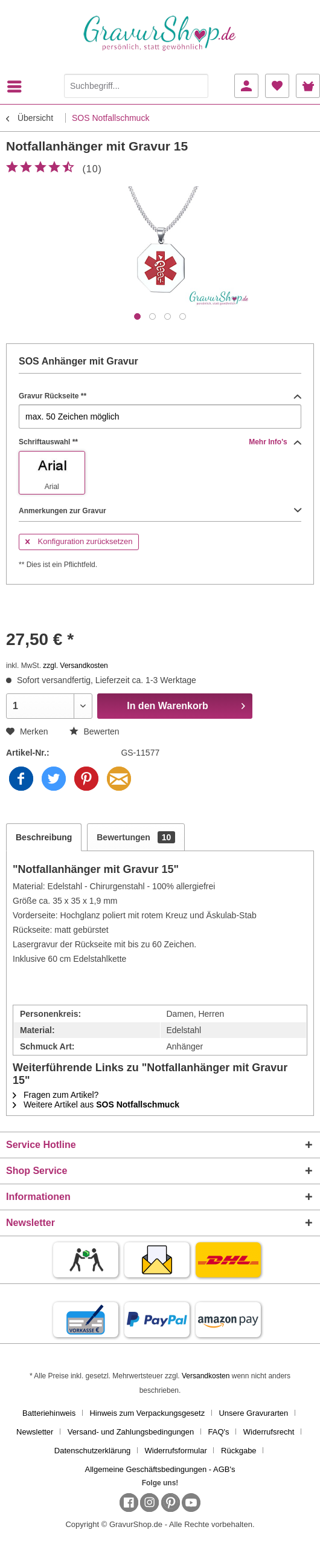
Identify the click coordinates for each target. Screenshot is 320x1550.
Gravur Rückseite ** (160, 396)
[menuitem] (17, 86)
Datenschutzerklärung (92, 1450)
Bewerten (94, 731)
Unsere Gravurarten (253, 1413)
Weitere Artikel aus (96, 1104)
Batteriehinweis (48, 1413)
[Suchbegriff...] (136, 86)
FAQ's (218, 1431)
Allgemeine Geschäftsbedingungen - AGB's (160, 1469)
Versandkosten (205, 1376)
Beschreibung (44, 837)
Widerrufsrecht (269, 1431)
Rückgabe (239, 1450)
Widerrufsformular (176, 1450)
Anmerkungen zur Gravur (160, 511)
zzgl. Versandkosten (75, 665)
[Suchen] (196, 86)
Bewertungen (136, 837)
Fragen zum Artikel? (55, 1095)
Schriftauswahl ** (160, 442)
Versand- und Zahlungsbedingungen (131, 1431)
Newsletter (34, 1431)
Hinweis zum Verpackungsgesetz (147, 1413)
